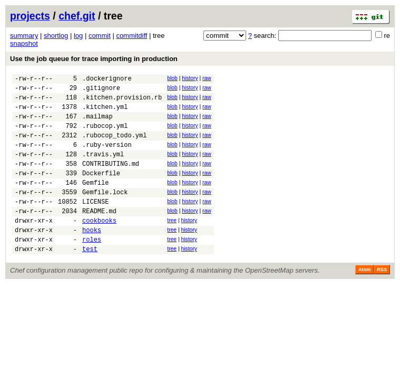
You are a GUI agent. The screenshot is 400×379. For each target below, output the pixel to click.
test (89, 278)
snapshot (24, 43)
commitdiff (131, 35)
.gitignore (101, 90)
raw (206, 78)
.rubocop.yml (105, 135)
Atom (364, 299)
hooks (91, 256)
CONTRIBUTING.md (110, 179)
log (78, 35)
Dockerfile (101, 190)
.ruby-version (107, 157)
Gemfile (95, 201)
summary (24, 35)
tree (172, 244)
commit (100, 35)
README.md (99, 234)
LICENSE (95, 223)
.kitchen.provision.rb (122, 101)
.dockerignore (107, 79)
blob (172, 78)
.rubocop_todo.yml (114, 146)
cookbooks (99, 245)
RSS (382, 299)
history (190, 78)
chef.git (76, 16)
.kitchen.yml (105, 112)
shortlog (56, 35)
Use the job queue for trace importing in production (94, 59)
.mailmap (97, 123)
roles (91, 267)
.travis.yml (103, 168)
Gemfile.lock (105, 212)
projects (30, 16)
